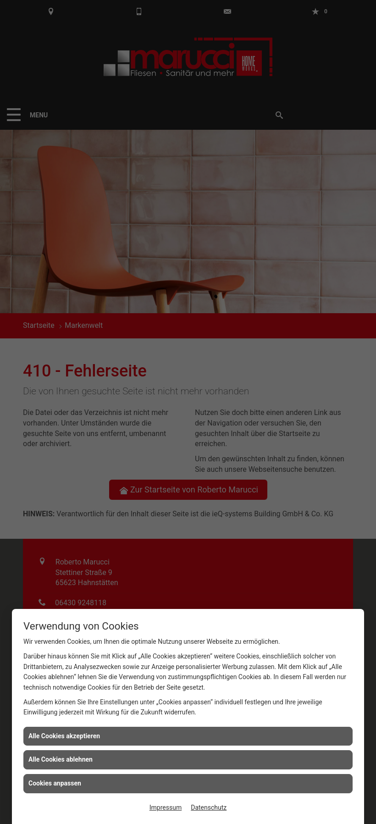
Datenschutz (209, 807)
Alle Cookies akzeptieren (64, 736)
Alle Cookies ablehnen (60, 759)
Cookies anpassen (54, 783)
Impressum (165, 807)
